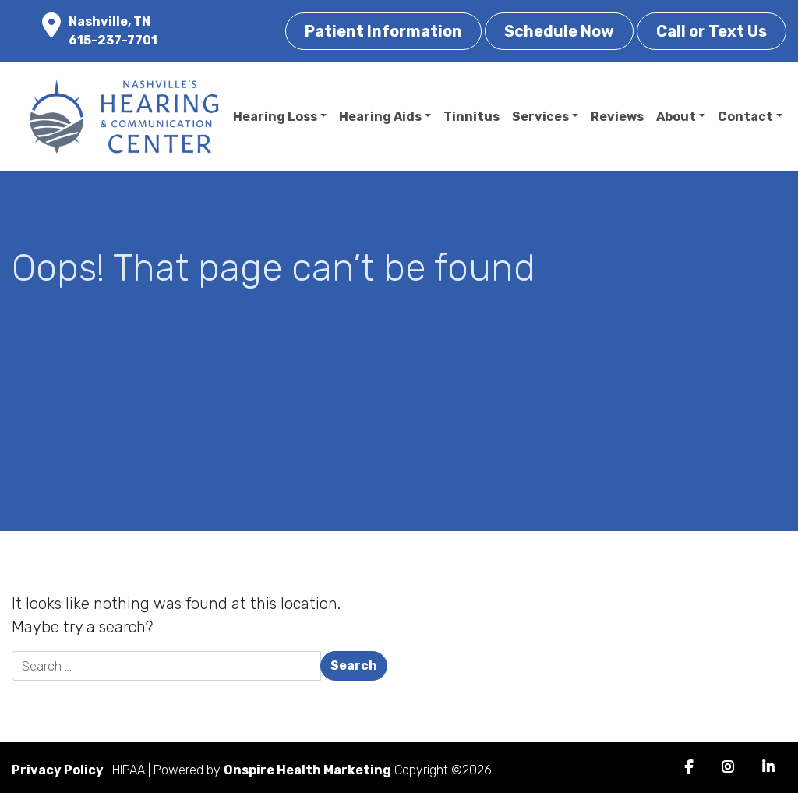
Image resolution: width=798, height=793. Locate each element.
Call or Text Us (711, 31)
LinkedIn (768, 767)
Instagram (727, 767)
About (676, 116)
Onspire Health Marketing (307, 770)
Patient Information (383, 31)
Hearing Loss (275, 116)
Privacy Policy (58, 770)
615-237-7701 (113, 40)
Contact (745, 116)
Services (540, 116)
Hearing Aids (380, 116)
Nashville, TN (109, 21)
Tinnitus (471, 116)
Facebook (688, 767)
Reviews (617, 116)
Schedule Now (559, 31)
